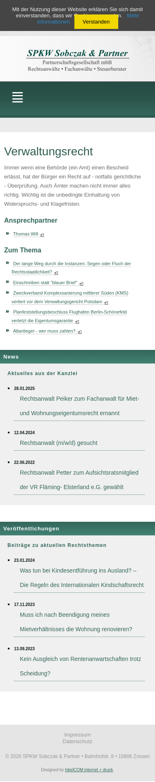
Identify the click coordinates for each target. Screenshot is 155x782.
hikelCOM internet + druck (89, 770)
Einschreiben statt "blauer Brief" (45, 282)
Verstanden (96, 22)
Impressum (77, 735)
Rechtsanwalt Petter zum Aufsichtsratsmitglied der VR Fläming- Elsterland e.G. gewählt (79, 479)
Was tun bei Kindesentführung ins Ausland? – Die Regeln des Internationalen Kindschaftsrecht (82, 577)
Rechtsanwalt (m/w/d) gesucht (59, 443)
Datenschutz (77, 741)
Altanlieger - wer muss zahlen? (44, 330)
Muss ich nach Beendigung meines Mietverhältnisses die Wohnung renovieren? (76, 621)
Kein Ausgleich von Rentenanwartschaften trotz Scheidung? (80, 666)
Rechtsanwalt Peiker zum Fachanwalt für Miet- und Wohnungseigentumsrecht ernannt (79, 405)
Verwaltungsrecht (48, 151)
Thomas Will (25, 233)
